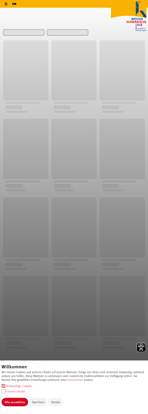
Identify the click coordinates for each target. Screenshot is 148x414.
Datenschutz (75, 380)
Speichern (38, 402)
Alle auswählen (15, 402)
